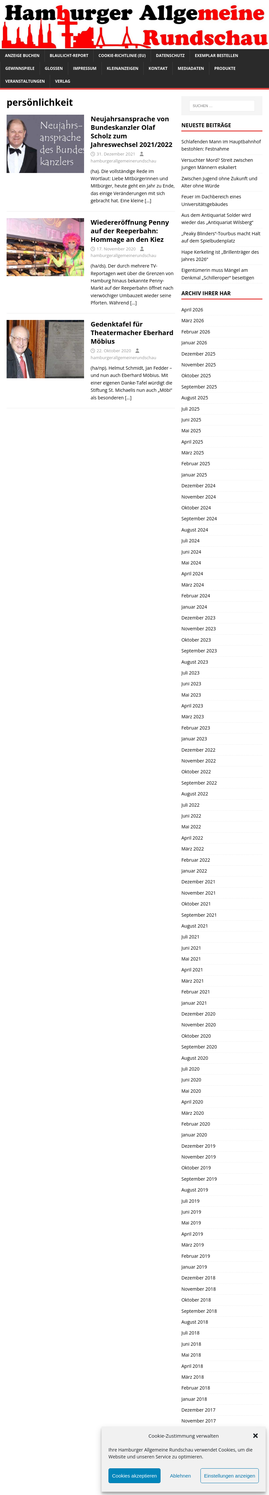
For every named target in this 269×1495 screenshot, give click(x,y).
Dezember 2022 (198, 750)
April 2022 (192, 838)
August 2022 (194, 794)
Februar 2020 (195, 1124)
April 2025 (192, 442)
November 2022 (198, 761)
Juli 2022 (190, 805)
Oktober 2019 (196, 1167)
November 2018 (198, 1289)
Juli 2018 (190, 1333)
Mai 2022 (191, 826)
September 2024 (199, 518)
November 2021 (198, 893)
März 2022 (192, 849)
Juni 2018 (191, 1344)
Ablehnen (180, 1476)
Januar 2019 (194, 1267)
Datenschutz (170, 55)
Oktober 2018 (196, 1300)
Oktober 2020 (196, 1036)
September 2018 (199, 1311)
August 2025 (194, 397)
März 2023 (192, 716)
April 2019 (192, 1234)
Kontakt (158, 68)
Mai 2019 (191, 1223)
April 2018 (192, 1366)
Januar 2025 (194, 475)
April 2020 (192, 1102)
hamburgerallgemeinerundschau (123, 161)
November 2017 (198, 1421)
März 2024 (192, 585)
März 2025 (192, 452)
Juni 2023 (191, 683)
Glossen (54, 68)
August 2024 (194, 530)
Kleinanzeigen (122, 68)
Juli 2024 (190, 540)
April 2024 (192, 573)
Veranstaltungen (25, 81)
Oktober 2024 (196, 507)
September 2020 (199, 1047)
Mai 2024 (191, 563)
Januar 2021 (194, 1003)
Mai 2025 (191, 430)
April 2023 (192, 706)
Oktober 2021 (196, 904)
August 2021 (194, 926)
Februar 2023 (195, 728)
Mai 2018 (191, 1355)
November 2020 (198, 1024)
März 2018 (192, 1377)
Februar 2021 (195, 992)
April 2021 (192, 969)
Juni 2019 (191, 1212)
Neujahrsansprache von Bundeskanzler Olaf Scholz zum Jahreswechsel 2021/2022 (131, 131)
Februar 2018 (195, 1388)
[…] (148, 200)
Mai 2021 (191, 959)
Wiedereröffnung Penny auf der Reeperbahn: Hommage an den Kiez (130, 231)
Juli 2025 (190, 409)
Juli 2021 (190, 937)
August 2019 (194, 1190)
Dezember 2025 (198, 354)
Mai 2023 (191, 695)
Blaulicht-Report (69, 55)
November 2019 (198, 1157)
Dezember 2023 (198, 618)
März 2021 (192, 981)
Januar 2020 (194, 1135)
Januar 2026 (194, 342)
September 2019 (199, 1179)
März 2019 (192, 1245)
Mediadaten (191, 68)
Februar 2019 (195, 1256)
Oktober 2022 (196, 771)
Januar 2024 (194, 607)
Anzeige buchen (22, 55)
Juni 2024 (191, 552)
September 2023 (199, 650)
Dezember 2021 (198, 881)
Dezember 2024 (198, 485)
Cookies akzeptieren (134, 1476)
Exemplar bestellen (216, 55)
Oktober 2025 (196, 375)
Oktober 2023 (196, 640)
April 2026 (192, 309)
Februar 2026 (195, 332)
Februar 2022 (195, 860)
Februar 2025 (195, 463)
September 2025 (199, 387)
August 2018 (194, 1322)
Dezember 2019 (198, 1146)
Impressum (85, 68)
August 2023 (194, 662)
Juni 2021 (191, 948)
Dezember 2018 (198, 1278)
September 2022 (199, 783)
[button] (255, 1435)
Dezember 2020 (198, 1014)
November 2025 (198, 364)
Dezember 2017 (198, 1410)
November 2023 (198, 628)
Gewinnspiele (20, 68)
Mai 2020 (191, 1091)
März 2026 (192, 320)
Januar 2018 (194, 1399)
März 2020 (192, 1113)
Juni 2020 (191, 1080)
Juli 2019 (190, 1201)
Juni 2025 (191, 420)
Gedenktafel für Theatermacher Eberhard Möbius (132, 333)
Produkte (225, 68)
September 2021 (199, 915)
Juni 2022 (191, 816)
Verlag (62, 81)
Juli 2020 (190, 1069)
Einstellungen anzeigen (229, 1476)
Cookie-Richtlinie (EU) (122, 55)
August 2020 (194, 1058)
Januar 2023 (194, 738)
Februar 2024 (195, 595)
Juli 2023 (190, 673)
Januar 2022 (194, 871)
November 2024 (198, 497)
